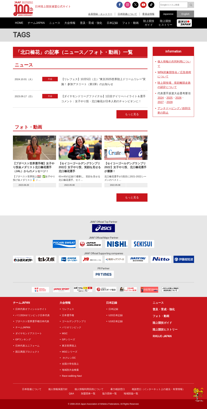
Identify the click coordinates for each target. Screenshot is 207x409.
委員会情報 (148, 14)
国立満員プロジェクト (27, 351)
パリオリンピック (71, 327)
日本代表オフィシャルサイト (31, 309)
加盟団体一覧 (88, 393)
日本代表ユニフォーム (27, 345)
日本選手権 (68, 315)
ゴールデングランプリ (74, 321)
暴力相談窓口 (117, 389)
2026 (178, 97)
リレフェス (68, 309)
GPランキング (23, 339)
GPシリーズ (68, 339)
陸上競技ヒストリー (165, 329)
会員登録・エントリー (100, 14)
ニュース (158, 302)
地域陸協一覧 (131, 393)
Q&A (71, 393)
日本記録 (111, 302)
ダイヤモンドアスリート (28, 333)
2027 (160, 102)
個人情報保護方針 (58, 389)
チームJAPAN (21, 302)
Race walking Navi (72, 375)
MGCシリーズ (69, 351)
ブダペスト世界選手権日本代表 (32, 321)
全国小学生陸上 (70, 363)
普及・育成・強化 (164, 309)
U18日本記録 (116, 321)
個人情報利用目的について (89, 389)
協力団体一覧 (109, 393)
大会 (50, 79)
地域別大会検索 (70, 369)
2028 (169, 102)
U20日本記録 (116, 315)
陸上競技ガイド (162, 322)
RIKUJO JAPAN (162, 336)
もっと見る (132, 114)
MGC (65, 333)
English (185, 14)
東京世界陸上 (69, 345)
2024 (160, 97)
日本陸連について (127, 14)
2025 (169, 97)
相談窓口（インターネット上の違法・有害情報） (158, 389)
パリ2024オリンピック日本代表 (32, 315)
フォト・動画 (161, 316)
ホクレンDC (69, 357)
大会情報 (65, 302)
